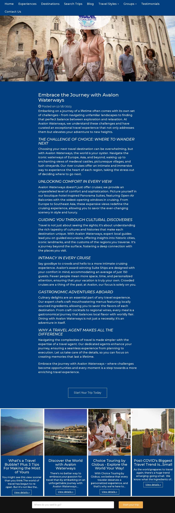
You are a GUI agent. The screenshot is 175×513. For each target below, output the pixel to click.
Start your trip (131, 504)
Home (9, 4)
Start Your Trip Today (87, 392)
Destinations (50, 4)
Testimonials (150, 4)
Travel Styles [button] (108, 4)
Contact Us (13, 11)
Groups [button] (130, 4)
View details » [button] (22, 492)
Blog (90, 4)
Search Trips (73, 4)
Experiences (27, 4)
